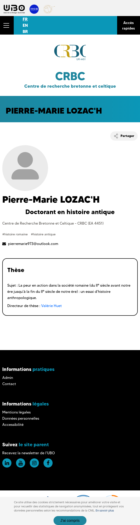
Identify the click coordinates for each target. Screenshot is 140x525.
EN (25, 25)
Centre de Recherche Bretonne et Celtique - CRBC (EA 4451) (53, 223)
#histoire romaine (15, 234)
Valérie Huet (51, 306)
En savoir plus (105, 510)
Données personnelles (20, 418)
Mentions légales (16, 412)
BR (25, 31)
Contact (9, 384)
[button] (7, 25)
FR (25, 19)
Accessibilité (13, 424)
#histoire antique (43, 234)
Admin (7, 377)
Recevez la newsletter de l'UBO (28, 453)
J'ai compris (70, 520)
